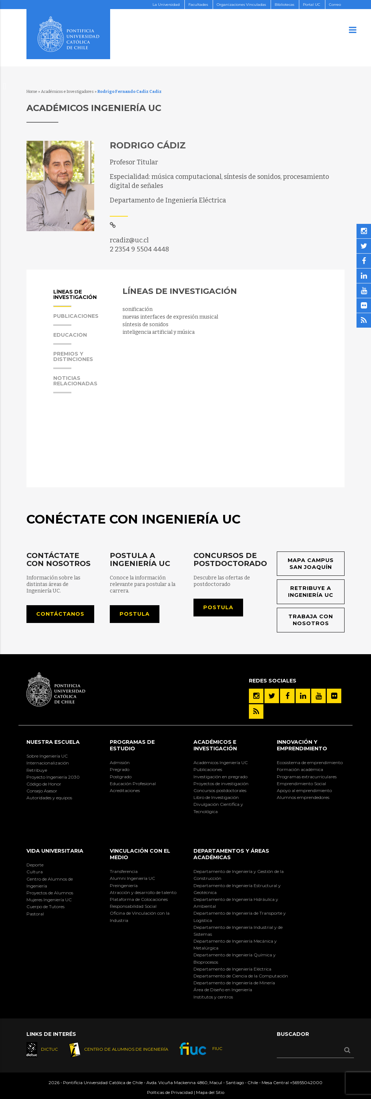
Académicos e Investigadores (67, 91)
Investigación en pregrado (220, 776)
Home (31, 91)
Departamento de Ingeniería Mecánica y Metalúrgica (235, 944)
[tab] (80, 300)
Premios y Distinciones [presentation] (73, 360)
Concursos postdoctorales (219, 790)
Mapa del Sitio (210, 1092)
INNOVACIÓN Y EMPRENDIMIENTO (302, 745)
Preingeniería (124, 885)
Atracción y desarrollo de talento (143, 892)
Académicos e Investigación (215, 745)
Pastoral (35, 913)
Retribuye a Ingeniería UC (310, 592)
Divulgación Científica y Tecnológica (218, 808)
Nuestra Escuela (53, 742)
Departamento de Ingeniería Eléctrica (232, 969)
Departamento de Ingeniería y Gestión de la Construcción (238, 875)
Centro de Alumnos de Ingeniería (49, 882)
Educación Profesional (133, 783)
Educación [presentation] (70, 338)
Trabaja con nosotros (310, 620)
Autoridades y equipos (49, 798)
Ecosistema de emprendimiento (310, 763)
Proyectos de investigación (221, 783)
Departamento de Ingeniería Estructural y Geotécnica (237, 889)
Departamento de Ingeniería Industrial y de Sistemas (238, 930)
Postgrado (121, 776)
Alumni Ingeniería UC (132, 878)
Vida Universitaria (54, 851)
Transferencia (124, 871)
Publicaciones (207, 769)
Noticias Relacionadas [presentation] (75, 384)
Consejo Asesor (41, 791)
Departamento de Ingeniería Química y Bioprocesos (234, 958)
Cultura (34, 872)
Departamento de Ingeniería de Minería (234, 983)
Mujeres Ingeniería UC (49, 899)
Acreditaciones (125, 790)
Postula (135, 614)
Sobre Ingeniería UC (47, 756)
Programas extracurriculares (307, 776)
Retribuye (36, 770)
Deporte (34, 865)
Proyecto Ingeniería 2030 (53, 777)
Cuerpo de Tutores (45, 907)
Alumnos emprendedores (303, 797)
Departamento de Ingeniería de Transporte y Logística (239, 917)
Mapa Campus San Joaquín (310, 563)
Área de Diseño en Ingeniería (222, 990)
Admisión (120, 763)
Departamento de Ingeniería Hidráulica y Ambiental (235, 903)
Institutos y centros (213, 997)
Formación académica (300, 769)
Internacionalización (47, 763)
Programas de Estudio (132, 745)
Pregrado (119, 769)
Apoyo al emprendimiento (304, 790)
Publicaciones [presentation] (76, 319)
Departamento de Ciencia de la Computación (240, 976)
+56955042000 (306, 1083)
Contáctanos (60, 614)
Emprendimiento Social (301, 783)
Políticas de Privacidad (170, 1092)
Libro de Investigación (216, 797)
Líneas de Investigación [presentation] (75, 298)
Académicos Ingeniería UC (220, 763)
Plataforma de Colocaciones (139, 899)
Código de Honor (43, 784)
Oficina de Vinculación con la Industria (140, 917)
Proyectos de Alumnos (49, 892)
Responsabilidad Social (133, 906)
